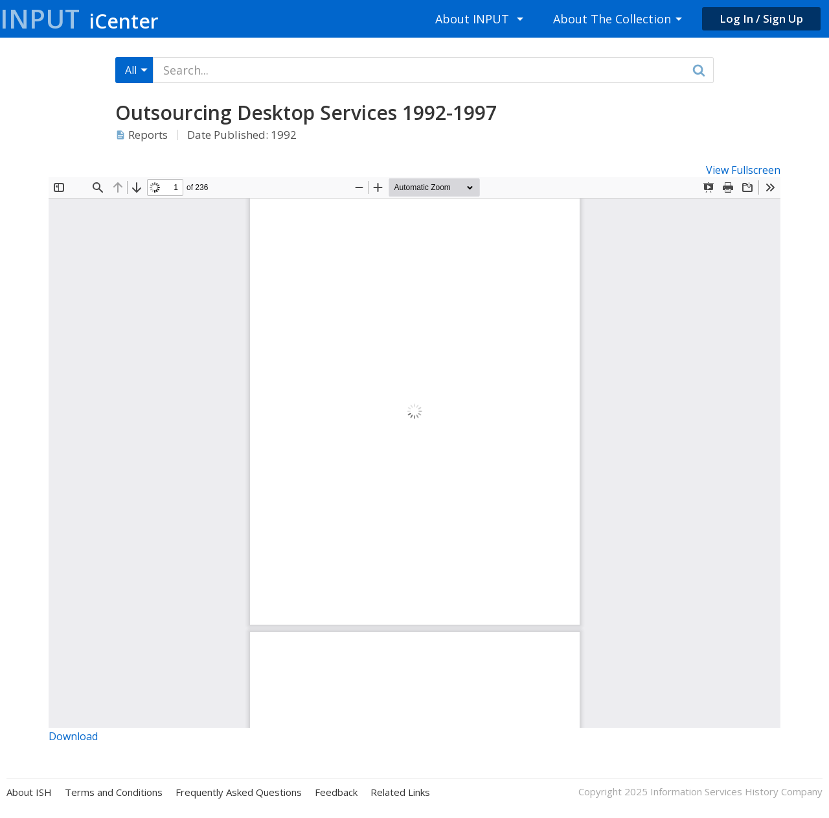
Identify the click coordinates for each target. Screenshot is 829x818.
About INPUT (472, 19)
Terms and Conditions (114, 792)
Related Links (400, 792)
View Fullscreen (743, 170)
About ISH (29, 792)
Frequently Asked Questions (239, 792)
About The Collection (612, 19)
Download (73, 736)
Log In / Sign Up (761, 18)
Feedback (336, 792)
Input (79, 18)
